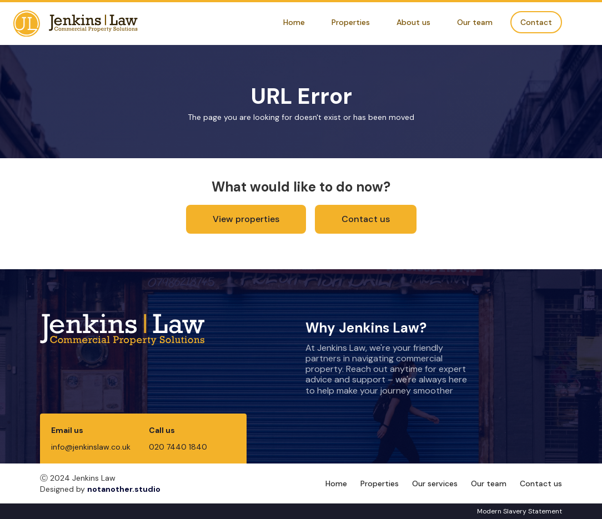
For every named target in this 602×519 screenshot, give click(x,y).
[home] (75, 24)
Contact (536, 22)
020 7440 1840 (178, 447)
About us (413, 22)
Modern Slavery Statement (519, 511)
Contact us (366, 219)
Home (294, 22)
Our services (435, 483)
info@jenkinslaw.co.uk (91, 447)
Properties (351, 22)
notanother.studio (123, 489)
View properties (246, 219)
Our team (475, 22)
